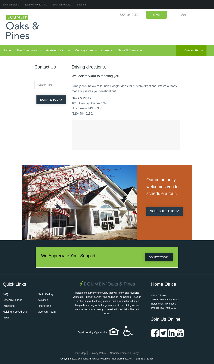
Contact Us (191, 50)
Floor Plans (44, 305)
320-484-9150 (129, 14)
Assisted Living (56, 50)
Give (156, 15)
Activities (43, 300)
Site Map (80, 353)
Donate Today (51, 99)
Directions (8, 305)
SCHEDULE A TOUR (164, 211)
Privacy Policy (98, 353)
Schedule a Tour (12, 300)
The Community (27, 50)
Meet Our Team (47, 311)
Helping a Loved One (15, 311)
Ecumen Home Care (36, 4)
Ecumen (81, 4)
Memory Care (84, 50)
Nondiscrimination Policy (124, 353)
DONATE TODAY (159, 257)
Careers (106, 50)
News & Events (128, 50)
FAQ (5, 294)
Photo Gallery (46, 294)
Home (7, 50)
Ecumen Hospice (62, 4)
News (6, 317)
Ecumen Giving (11, 4)
